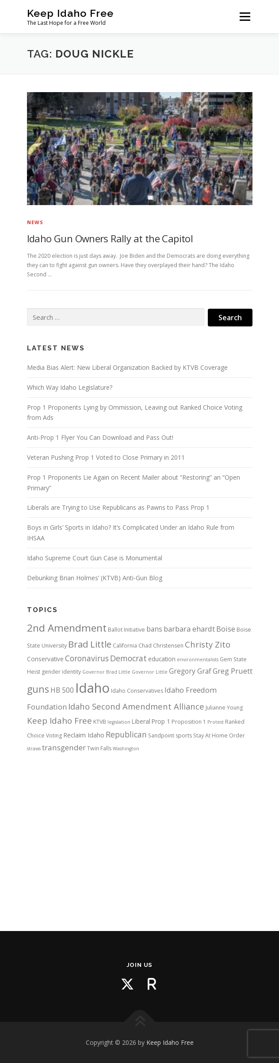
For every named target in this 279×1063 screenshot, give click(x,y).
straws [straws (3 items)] (34, 748)
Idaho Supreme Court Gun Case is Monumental (94, 558)
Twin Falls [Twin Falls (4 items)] (99, 748)
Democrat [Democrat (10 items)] (128, 658)
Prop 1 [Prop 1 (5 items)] (161, 721)
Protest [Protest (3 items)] (215, 722)
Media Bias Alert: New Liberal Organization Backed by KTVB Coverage (127, 367)
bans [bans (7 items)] (154, 629)
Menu (244, 16)
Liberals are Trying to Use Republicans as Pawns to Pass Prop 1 (118, 507)
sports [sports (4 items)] (184, 735)
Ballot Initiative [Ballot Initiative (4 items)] (126, 629)
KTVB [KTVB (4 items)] (99, 721)
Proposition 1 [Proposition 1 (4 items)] (189, 721)
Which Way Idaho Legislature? (69, 387)
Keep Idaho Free (70, 13)
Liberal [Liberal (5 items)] (141, 721)
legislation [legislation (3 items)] (118, 722)
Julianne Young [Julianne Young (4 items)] (224, 707)
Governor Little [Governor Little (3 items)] (150, 672)
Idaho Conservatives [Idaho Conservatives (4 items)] (137, 690)
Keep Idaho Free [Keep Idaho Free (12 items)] (59, 720)
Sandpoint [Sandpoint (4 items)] (161, 735)
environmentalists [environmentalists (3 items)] (197, 659)
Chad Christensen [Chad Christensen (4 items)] (160, 645)
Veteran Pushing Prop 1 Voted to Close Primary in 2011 (106, 457)
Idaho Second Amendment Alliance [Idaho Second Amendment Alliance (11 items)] (136, 706)
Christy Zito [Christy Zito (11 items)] (207, 644)
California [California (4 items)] (125, 645)
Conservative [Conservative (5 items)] (45, 659)
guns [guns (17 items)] (38, 689)
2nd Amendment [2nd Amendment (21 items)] (67, 628)
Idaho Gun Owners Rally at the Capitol (110, 238)
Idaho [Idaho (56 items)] (92, 688)
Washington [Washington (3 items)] (126, 748)
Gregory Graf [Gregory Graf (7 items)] (190, 671)
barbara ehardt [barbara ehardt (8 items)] (189, 629)
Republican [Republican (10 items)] (126, 734)
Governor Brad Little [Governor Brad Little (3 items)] (106, 672)
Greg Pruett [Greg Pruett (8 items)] (232, 671)
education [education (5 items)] (162, 659)
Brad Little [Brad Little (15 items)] (89, 644)
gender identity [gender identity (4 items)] (61, 671)
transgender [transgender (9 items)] (64, 747)
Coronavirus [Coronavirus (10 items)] (87, 658)
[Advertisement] (139, 834)
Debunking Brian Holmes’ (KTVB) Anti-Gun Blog (94, 578)
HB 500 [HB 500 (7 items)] (62, 690)
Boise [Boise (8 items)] (225, 629)
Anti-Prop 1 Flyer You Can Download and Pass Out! (100, 437)
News (35, 222)
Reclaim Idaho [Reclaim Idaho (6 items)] (83, 734)
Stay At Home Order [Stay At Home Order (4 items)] (219, 735)
